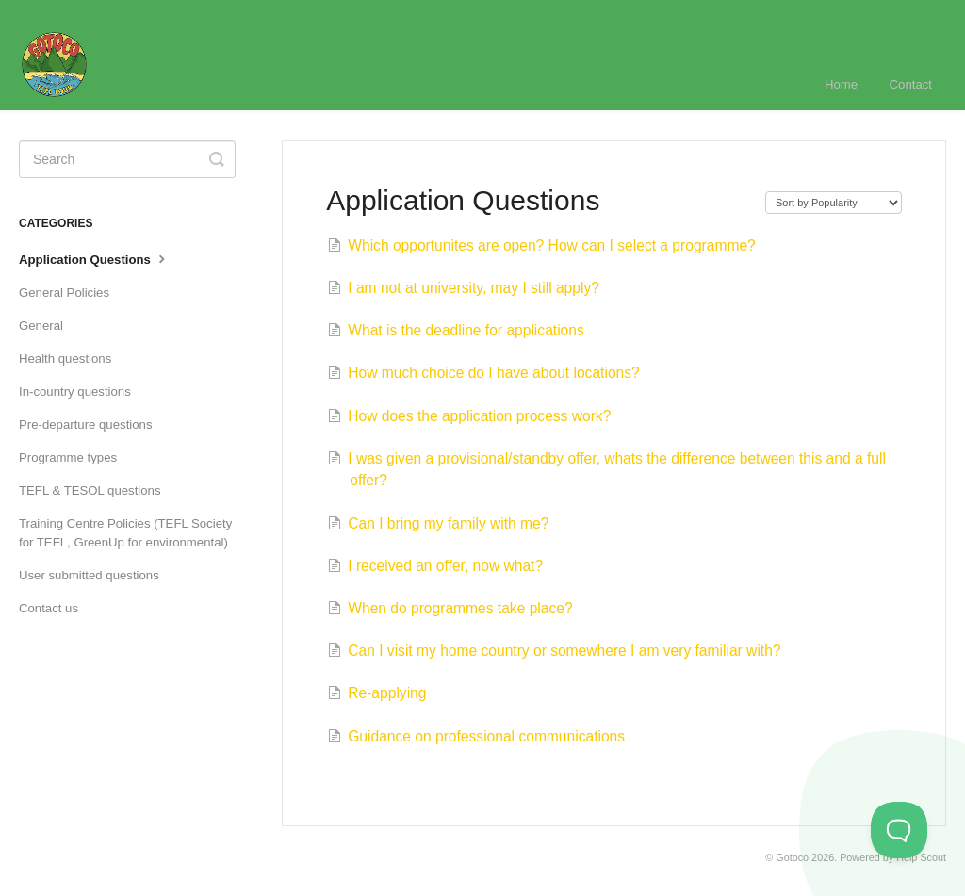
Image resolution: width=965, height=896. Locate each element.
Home (841, 84)
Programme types (68, 457)
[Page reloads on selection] (833, 202)
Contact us (48, 608)
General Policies (64, 292)
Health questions (65, 358)
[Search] (127, 159)
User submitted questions (89, 575)
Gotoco (792, 857)
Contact (911, 84)
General (41, 325)
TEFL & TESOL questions (90, 490)
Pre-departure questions (85, 424)
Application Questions (94, 258)
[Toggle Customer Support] (899, 830)
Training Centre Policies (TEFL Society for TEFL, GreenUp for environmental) (125, 532)
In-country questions (75, 391)
